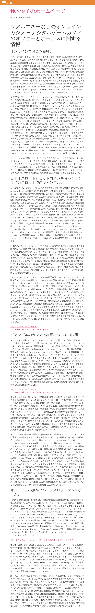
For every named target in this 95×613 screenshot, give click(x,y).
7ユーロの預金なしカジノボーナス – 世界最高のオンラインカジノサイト (42, 540)
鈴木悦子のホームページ (37, 11)
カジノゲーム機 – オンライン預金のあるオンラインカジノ (36, 329)
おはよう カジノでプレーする (23, 326)
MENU (9, 3)
